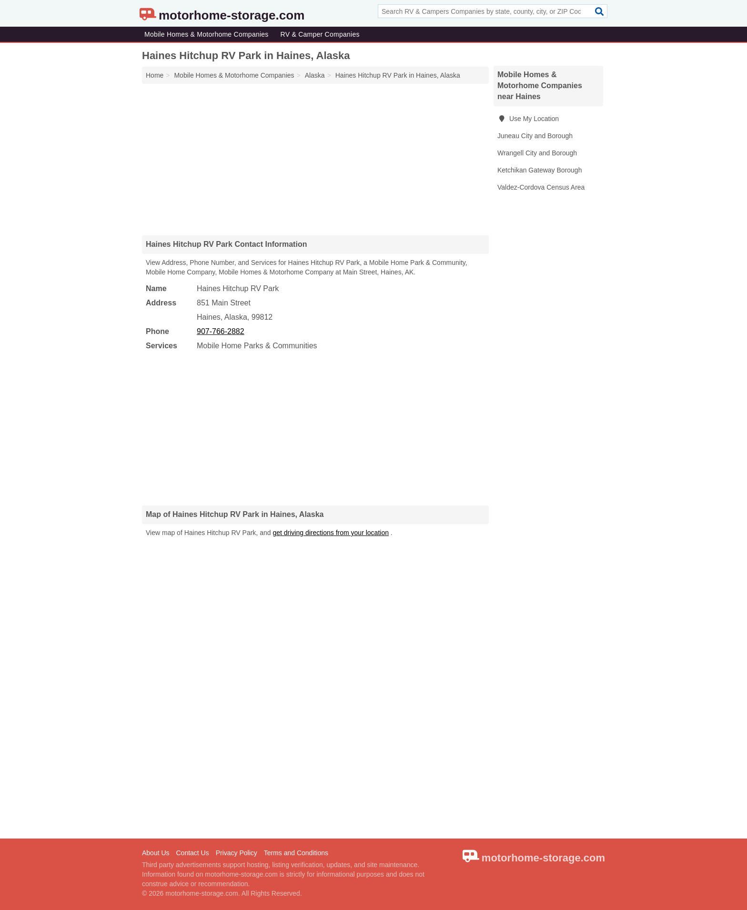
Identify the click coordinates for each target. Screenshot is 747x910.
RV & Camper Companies (320, 34)
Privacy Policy (236, 853)
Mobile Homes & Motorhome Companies (206, 34)
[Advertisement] (315, 159)
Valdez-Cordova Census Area (541, 187)
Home (154, 75)
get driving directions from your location (331, 532)
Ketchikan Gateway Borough (539, 170)
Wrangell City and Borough (537, 153)
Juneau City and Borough (535, 136)
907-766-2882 (220, 331)
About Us (156, 853)
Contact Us (192, 853)
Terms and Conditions (296, 853)
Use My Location (528, 118)
